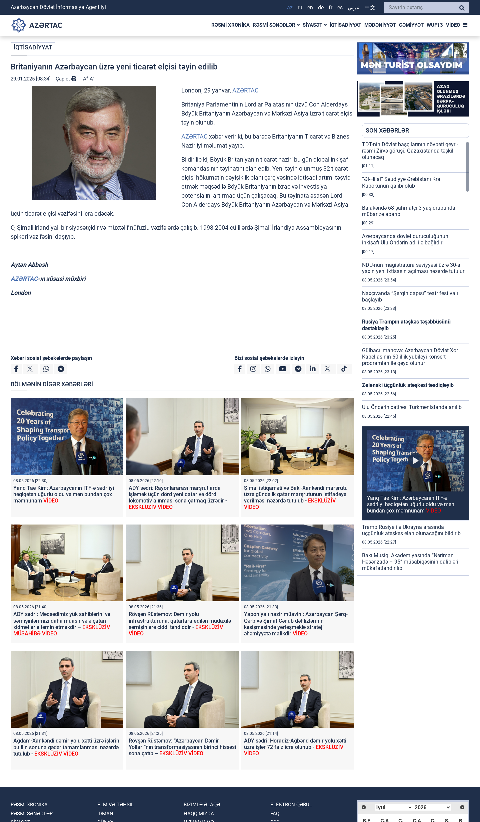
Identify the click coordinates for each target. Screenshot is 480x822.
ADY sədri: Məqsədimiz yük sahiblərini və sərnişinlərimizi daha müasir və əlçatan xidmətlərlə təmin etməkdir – (61, 624)
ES (340, 7)
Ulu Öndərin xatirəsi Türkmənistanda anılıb (412, 407)
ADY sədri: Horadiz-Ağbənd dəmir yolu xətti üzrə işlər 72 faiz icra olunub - (295, 747)
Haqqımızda (199, 814)
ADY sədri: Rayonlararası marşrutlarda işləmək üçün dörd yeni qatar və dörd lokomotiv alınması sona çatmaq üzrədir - (178, 497)
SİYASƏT (315, 25)
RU (300, 7)
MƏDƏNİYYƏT (380, 25)
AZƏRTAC (245, 90)
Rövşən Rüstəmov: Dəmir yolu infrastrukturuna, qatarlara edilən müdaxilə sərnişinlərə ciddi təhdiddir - (180, 624)
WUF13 (435, 25)
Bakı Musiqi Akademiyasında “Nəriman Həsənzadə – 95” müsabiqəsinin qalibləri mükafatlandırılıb (410, 561)
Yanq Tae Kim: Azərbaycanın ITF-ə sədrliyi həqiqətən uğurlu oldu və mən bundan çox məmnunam (63, 494)
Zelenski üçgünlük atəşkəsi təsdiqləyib (408, 385)
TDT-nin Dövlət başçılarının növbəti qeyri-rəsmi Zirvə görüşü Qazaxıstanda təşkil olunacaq (410, 150)
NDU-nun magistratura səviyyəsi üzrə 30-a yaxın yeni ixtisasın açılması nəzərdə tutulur (413, 268)
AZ (290, 7)
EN (310, 7)
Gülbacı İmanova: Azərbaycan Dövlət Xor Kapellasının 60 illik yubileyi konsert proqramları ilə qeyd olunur (410, 356)
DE (321, 7)
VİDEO (453, 25)
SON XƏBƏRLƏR (387, 130)
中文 (370, 7)
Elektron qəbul (291, 805)
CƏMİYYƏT (411, 25)
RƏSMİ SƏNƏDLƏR (276, 25)
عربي (354, 7)
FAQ (274, 814)
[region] (415, 358)
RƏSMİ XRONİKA (230, 25)
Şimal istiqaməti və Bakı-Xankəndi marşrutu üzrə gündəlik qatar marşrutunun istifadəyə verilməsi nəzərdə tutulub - (296, 497)
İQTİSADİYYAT (345, 25)
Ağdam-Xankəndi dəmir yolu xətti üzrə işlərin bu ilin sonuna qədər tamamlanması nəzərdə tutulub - (66, 747)
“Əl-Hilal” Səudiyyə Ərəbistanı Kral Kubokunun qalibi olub (402, 182)
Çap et (66, 79)
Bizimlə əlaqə (202, 805)
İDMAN (105, 814)
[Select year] (432, 807)
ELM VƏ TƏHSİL (115, 805)
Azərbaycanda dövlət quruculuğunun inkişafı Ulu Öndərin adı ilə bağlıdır (405, 239)
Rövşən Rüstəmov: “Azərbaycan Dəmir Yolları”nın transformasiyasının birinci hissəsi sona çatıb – (182, 747)
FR (330, 7)
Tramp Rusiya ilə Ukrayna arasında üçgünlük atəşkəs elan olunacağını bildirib (411, 530)
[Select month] (394, 807)
